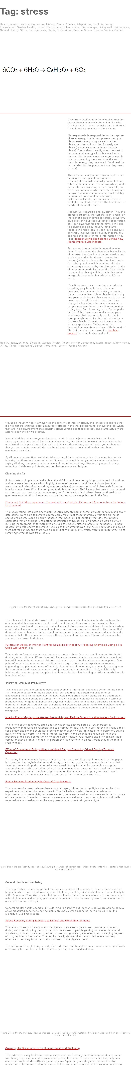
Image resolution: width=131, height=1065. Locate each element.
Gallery (88, 4)
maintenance (121, 27)
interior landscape (67, 27)
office (23, 30)
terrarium (50, 345)
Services (69, 4)
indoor (41, 27)
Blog (105, 4)
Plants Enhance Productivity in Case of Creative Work (38, 781)
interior (50, 27)
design (109, 24)
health (4, 24)
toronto (98, 30)
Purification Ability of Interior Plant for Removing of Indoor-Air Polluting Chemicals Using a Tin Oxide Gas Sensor (63, 646)
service (78, 30)
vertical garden (113, 30)
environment (7, 27)
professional (64, 30)
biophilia (98, 24)
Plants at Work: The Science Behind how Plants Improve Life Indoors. (95, 240)
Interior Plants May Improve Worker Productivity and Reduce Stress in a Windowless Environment (65, 717)
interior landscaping (22, 24)
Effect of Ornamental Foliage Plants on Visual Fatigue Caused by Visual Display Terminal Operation (59, 751)
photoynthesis (37, 30)
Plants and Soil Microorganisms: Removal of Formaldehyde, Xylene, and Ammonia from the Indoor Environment (65, 504)
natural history (45, 24)
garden (21, 27)
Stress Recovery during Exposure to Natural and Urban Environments (47, 920)
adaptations (84, 24)
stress (88, 30)
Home (51, 4)
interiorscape (89, 27)
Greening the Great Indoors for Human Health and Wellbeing (42, 1048)
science (70, 24)
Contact (122, 4)
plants (60, 24)
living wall (105, 27)
